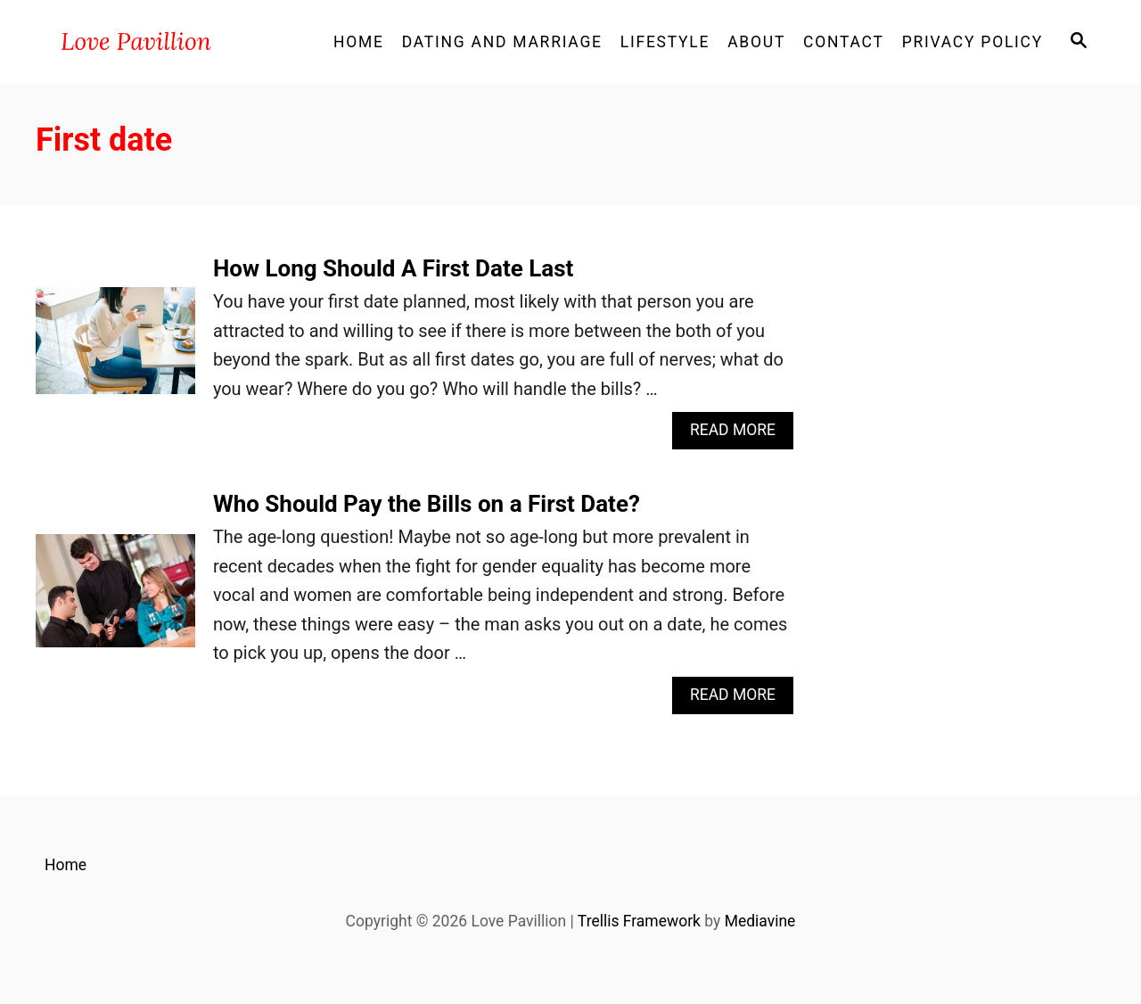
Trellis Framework (639, 921)
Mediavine (760, 921)
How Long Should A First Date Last (393, 268)
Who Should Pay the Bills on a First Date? (426, 503)
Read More (739, 434)
